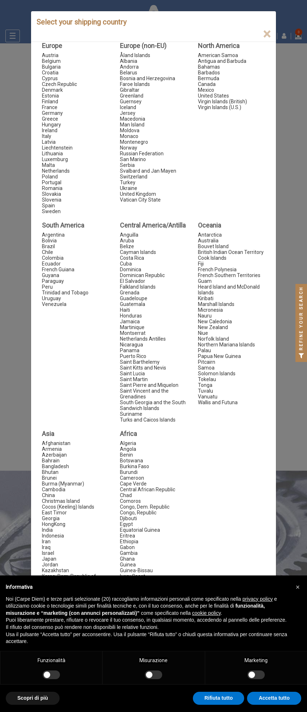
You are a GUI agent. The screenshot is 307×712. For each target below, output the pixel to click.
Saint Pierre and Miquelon (149, 385)
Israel (48, 553)
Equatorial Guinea (140, 530)
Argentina (53, 235)
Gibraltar (129, 90)
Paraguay (53, 281)
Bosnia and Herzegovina (147, 78)
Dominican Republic (142, 275)
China (48, 495)
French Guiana (58, 269)
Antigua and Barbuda (222, 61)
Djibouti (128, 518)
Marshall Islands (216, 304)
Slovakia (51, 194)
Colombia (53, 258)
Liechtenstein (57, 148)
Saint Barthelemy (140, 362)
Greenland (131, 96)
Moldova (129, 130)
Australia (208, 240)
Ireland (49, 130)
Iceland (128, 107)
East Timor (54, 512)
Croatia (50, 72)
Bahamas (209, 67)
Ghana (127, 559)
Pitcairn (206, 362)
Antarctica (210, 235)
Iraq (46, 547)
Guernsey (131, 101)
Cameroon (132, 478)
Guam (205, 281)
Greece (50, 119)
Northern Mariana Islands (226, 345)
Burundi (129, 472)
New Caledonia (215, 321)
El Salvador (132, 281)
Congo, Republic (138, 512)
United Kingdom (138, 194)
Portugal (51, 182)
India (47, 530)
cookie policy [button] (206, 613)
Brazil (48, 246)
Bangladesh (55, 466)
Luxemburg (55, 159)
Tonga (205, 385)
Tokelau (207, 379)
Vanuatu (207, 397)
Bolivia (49, 240)
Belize (127, 246)
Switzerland (133, 177)
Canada (207, 84)
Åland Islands (135, 55)
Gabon (127, 547)
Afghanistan (56, 443)
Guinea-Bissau (136, 570)
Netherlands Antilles (143, 339)
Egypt (126, 524)
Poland (50, 177)
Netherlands (56, 171)
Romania (52, 188)
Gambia (129, 553)
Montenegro (134, 142)
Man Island (132, 125)
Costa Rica (132, 258)
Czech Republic (59, 84)
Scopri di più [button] (32, 698)
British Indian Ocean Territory (231, 252)
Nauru (205, 316)
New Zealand (213, 327)
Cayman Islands (138, 252)
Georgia (51, 518)
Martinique (132, 327)
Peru (47, 287)
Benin (126, 455)
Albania (128, 61)
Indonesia (53, 536)
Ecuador (51, 264)
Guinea (128, 565)
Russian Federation (142, 153)
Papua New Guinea (219, 356)
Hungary (51, 125)
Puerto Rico (133, 356)
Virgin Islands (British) (222, 101)
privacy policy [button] (257, 599)
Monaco (129, 136)
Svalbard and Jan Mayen (148, 171)
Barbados (209, 72)
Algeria (128, 443)
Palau (204, 350)
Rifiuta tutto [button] (218, 698)
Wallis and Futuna (218, 402)
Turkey (127, 182)
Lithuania (52, 153)
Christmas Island (61, 501)
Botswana (131, 460)
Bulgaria (51, 67)
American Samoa (218, 55)
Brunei (49, 478)
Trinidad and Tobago (65, 292)
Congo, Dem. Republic (144, 507)
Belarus (128, 72)
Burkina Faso (134, 466)
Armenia (52, 449)
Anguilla (129, 235)
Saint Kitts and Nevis (143, 368)
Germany (52, 113)
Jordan (50, 565)
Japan (49, 559)
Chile (47, 252)
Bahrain (51, 460)
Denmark (52, 90)
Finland (50, 101)
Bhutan (50, 472)
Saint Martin (134, 379)
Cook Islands (212, 258)
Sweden (51, 211)
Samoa (206, 368)
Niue (203, 333)
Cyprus (50, 78)
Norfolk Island (213, 339)
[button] (297, 587)
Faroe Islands (135, 84)
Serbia (127, 165)
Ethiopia (129, 541)
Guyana (50, 275)
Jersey (127, 113)
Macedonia (132, 119)
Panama (129, 350)
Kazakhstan (55, 570)
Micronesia (210, 310)
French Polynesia (217, 269)
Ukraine (128, 188)
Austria (50, 55)
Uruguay (51, 298)
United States (213, 96)
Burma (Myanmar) (63, 484)
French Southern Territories (229, 275)
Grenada (129, 292)
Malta (48, 165)
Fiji (201, 264)
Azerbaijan (54, 455)
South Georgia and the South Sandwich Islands (153, 405)
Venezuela (54, 304)
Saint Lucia (132, 373)
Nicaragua (131, 345)
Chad (126, 495)
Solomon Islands (216, 373)
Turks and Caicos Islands (148, 420)
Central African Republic (147, 489)
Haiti (125, 310)
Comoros (130, 501)
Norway (128, 148)
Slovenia (51, 200)
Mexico (206, 90)
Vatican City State (140, 200)
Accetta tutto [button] (274, 698)
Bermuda (208, 78)
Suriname (131, 414)
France (49, 107)
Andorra (129, 67)
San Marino (133, 159)
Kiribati (205, 298)
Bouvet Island (213, 246)
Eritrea (127, 536)
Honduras (131, 316)
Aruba (127, 240)
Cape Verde (133, 484)
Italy (46, 136)
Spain (48, 205)
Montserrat (133, 333)
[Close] (267, 34)
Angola (128, 449)
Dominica (130, 269)
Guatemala (132, 304)
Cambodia (53, 489)
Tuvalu (205, 391)
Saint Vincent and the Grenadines (144, 394)
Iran (46, 541)
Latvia (49, 142)
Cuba (126, 264)
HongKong (53, 524)
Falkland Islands (138, 287)
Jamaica (130, 321)
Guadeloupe (133, 298)
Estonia (50, 96)
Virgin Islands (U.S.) (219, 107)
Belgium (51, 61)
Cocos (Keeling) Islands (68, 507)
